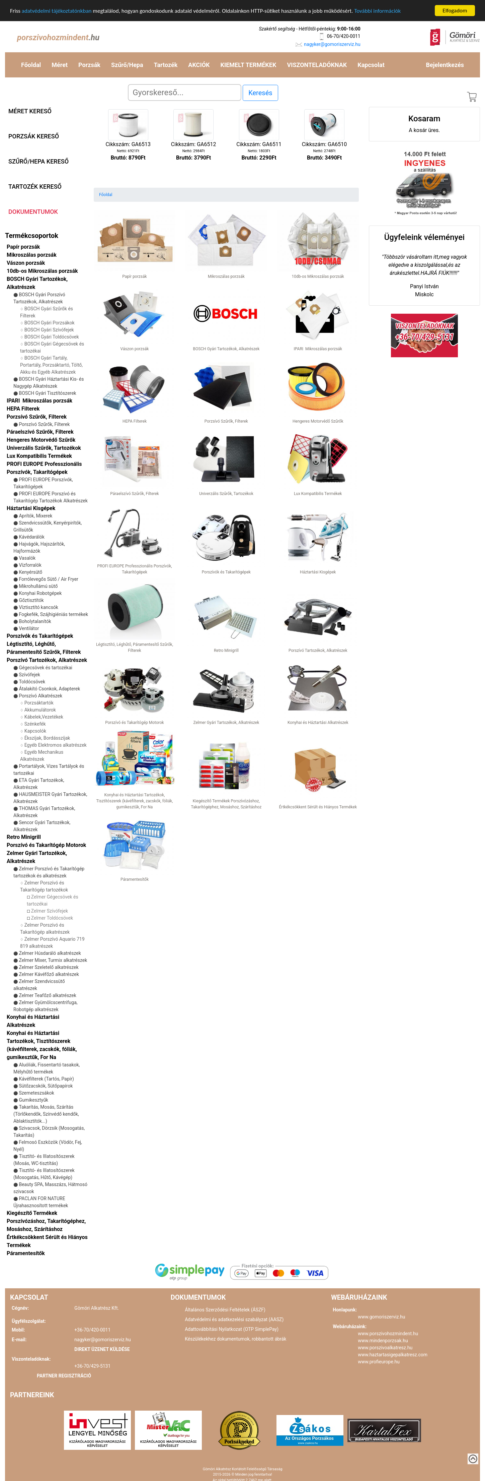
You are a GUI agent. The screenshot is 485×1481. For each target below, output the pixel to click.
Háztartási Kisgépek (31, 508)
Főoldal (31, 64)
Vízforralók (30, 565)
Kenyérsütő (30, 572)
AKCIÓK (199, 64)
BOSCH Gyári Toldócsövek (51, 337)
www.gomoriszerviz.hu (381, 1316)
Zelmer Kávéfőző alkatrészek (49, 974)
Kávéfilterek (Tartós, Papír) (46, 1079)
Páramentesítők (26, 1253)
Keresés (260, 93)
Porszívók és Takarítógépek (40, 636)
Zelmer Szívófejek (49, 911)
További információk (377, 10)
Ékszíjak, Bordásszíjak (47, 738)
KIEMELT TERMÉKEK (248, 64)
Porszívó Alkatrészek (40, 695)
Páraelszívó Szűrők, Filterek (40, 432)
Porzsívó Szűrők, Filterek (37, 417)
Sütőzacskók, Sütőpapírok (46, 1086)
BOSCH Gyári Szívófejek (49, 329)
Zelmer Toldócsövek (52, 918)
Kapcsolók (35, 731)
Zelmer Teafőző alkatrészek (47, 995)
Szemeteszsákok (36, 1093)
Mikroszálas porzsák (32, 255)
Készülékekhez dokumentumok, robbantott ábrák (235, 1339)
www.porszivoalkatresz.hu (385, 1347)
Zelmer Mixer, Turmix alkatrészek (53, 960)
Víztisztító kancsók (38, 607)
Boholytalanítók (35, 621)
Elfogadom (454, 10)
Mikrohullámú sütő (38, 586)
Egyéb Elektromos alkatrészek (55, 745)
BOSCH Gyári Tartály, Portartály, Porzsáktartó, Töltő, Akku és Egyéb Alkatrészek (51, 365)
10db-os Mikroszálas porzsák (42, 271)
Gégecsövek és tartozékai (45, 667)
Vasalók (27, 558)
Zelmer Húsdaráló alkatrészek (50, 953)
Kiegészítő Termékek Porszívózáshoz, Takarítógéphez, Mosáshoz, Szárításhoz (46, 1221)
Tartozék (166, 64)
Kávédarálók (32, 537)
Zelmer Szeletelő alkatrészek (48, 967)
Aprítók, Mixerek (35, 515)
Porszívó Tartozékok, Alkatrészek (47, 660)
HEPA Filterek (23, 409)
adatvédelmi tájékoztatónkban (57, 10)
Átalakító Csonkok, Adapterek (49, 688)
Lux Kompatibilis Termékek (39, 456)
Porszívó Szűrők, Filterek (44, 424)
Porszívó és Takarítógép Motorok (46, 845)
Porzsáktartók (39, 702)
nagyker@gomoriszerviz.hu (332, 44)
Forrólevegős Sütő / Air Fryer (48, 579)
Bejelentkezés (445, 64)
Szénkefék (35, 724)
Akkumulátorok (40, 710)
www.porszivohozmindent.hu (388, 1333)
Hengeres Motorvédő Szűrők (41, 440)
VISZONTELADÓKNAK (317, 64)
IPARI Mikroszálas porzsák (39, 400)
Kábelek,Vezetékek (43, 717)
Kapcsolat (370, 64)
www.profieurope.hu (379, 1361)
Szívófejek (29, 674)
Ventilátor (29, 628)
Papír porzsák (23, 247)
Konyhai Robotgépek (40, 593)
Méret (60, 64)
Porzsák (89, 64)
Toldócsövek (32, 681)
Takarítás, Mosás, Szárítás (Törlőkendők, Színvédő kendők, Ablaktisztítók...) (46, 1114)
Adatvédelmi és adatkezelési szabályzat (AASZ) (234, 1319)
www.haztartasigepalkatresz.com (392, 1354)
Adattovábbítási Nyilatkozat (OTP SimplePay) (231, 1329)
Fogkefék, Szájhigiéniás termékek (53, 614)
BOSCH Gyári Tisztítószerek (47, 393)
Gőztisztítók (31, 600)
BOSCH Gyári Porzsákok (49, 322)
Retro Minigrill (24, 837)
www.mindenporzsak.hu (383, 1340)
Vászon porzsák (26, 263)
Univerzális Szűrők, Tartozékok (44, 448)
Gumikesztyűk (33, 1100)
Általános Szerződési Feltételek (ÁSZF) (225, 1309)
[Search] (184, 92)
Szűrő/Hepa (127, 64)
